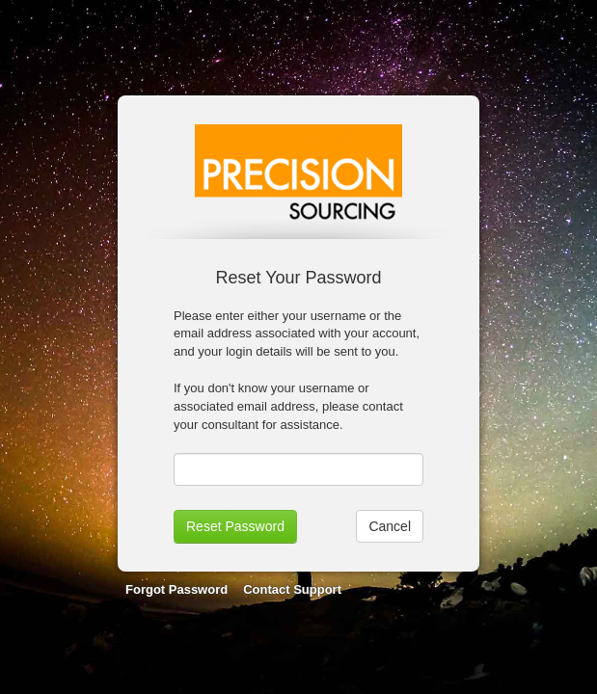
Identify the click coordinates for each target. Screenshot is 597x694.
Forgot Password (176, 589)
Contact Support (292, 589)
